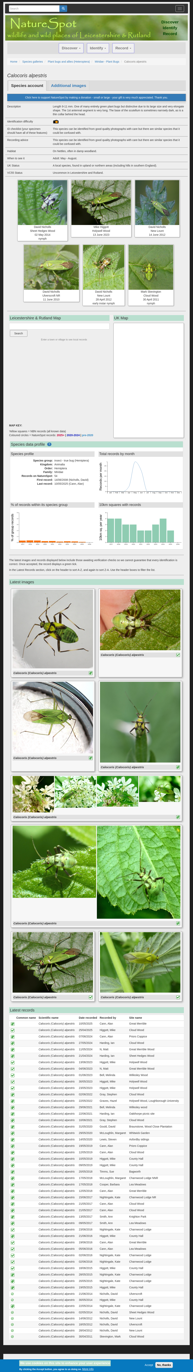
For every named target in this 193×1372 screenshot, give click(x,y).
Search (18, 333)
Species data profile (28, 444)
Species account (27, 85)
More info (88, 1369)
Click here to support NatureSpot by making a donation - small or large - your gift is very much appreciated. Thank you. (96, 97)
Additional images (68, 85)
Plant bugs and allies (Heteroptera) (69, 61)
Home (13, 61)
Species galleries (32, 61)
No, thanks (164, 1365)
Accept (149, 1365)
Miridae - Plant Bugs (107, 61)
